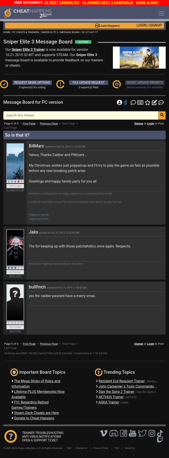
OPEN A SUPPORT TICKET (40, 440)
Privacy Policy (101, 448)
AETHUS (131, 397)
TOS (116, 448)
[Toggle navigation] (161, 13)
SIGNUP (155, 25)
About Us (130, 448)
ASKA (125, 402)
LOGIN (142, 25)
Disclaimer (82, 448)
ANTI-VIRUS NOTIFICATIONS (41, 436)
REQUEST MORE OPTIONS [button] (32, 82)
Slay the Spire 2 (146, 392)
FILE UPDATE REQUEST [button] (89, 82)
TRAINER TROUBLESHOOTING (43, 433)
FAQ (69, 448)
